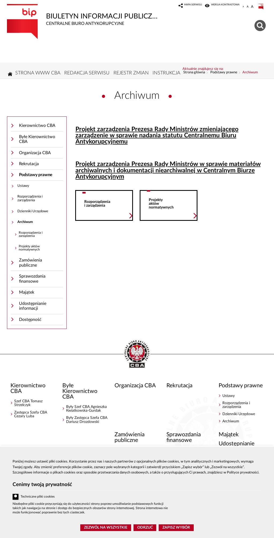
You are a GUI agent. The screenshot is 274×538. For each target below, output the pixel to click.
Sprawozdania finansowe (32, 280)
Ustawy (23, 187)
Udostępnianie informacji (32, 307)
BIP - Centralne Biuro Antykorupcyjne (137, 355)
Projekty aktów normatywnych (29, 250)
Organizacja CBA (35, 154)
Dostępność (30, 321)
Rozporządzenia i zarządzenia (30, 200)
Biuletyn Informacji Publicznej (84, 15)
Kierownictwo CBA (37, 127)
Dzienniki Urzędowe (32, 212)
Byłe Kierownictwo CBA (37, 141)
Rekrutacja (29, 165)
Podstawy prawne (36, 176)
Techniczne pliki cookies (38, 496)
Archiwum (25, 223)
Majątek (26, 294)
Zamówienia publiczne (30, 264)
